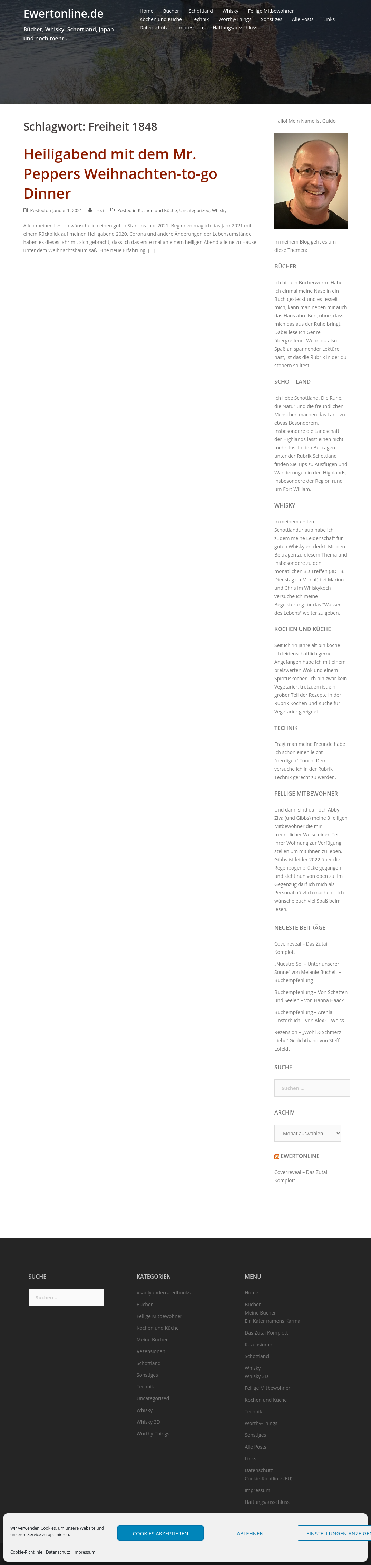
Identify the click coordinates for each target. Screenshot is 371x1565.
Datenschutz (58, 1552)
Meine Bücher (152, 1339)
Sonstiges (271, 19)
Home (147, 11)
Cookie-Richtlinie (26, 1552)
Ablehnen (250, 1533)
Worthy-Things (234, 19)
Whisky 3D (148, 1422)
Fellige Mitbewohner (271, 11)
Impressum (84, 1552)
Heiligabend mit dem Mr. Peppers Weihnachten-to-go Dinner (120, 173)
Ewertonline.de (63, 13)
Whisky (230, 11)
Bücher (171, 11)
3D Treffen (316, 571)
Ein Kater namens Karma (272, 1321)
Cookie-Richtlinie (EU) (268, 1478)
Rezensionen (151, 1351)
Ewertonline (300, 1156)
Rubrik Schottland (317, 456)
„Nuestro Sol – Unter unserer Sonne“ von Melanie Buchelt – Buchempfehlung (307, 972)
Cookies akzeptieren (160, 1533)
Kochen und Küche (161, 19)
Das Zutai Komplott (266, 1332)
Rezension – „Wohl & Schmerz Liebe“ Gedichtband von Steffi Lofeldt (307, 1040)
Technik (200, 19)
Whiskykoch (317, 588)
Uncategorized (194, 210)
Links (329, 19)
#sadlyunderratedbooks (164, 1292)
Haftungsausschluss (235, 27)
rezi (100, 210)
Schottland (201, 11)
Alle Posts (303, 19)
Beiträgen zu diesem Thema (305, 554)
